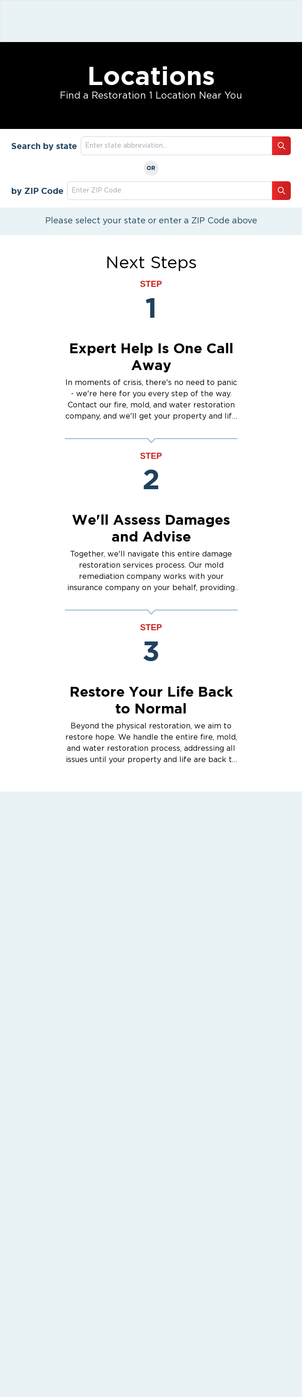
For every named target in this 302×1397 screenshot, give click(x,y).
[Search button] (281, 145)
